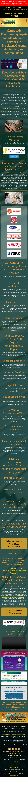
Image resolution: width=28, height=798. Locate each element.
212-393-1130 (14, 788)
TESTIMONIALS (12, 749)
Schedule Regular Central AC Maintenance (14, 564)
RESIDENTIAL (16, 747)
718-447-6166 (14, 792)
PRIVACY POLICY (15, 752)
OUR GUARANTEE (21, 749)
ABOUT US (3, 747)
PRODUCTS (5, 749)
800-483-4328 (14, 796)
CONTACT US (7, 752)
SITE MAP (22, 752)
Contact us (6, 723)
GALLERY (14, 751)
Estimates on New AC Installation (14, 632)
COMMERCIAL (23, 747)
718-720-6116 (14, 782)
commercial (5, 615)
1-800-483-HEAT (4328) (14, 774)
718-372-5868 (14, 778)
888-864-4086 (7, 13)
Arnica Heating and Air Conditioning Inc (11, 129)
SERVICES (9, 747)
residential (21, 613)
